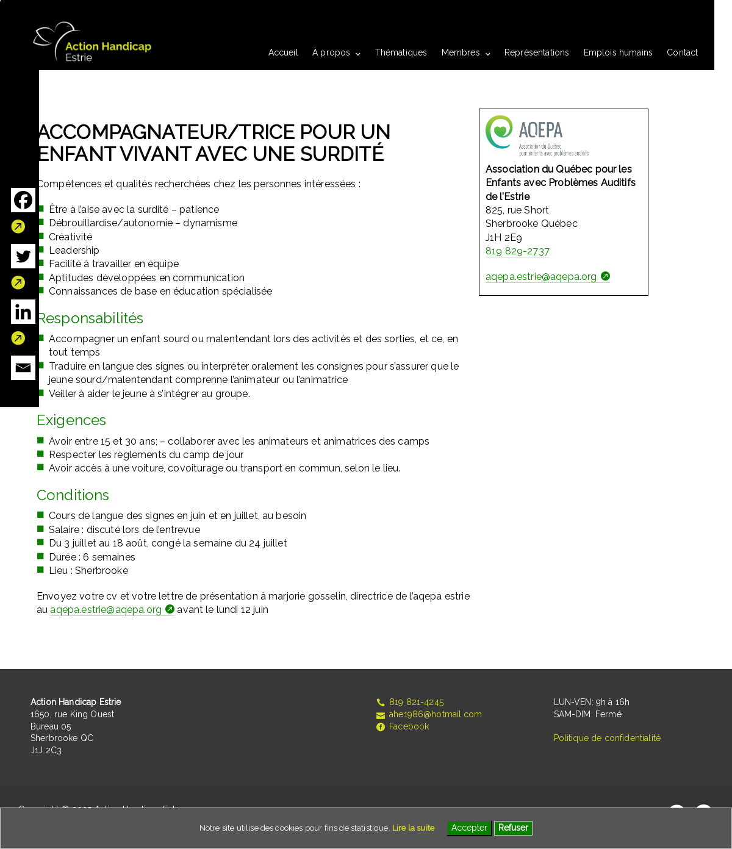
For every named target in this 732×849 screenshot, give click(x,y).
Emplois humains (618, 52)
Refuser (513, 828)
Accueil (283, 52)
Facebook (402, 726)
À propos (331, 52)
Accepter (469, 828)
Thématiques (401, 52)
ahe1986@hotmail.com (428, 714)
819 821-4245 (409, 702)
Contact (682, 52)
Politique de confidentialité (607, 738)
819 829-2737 (518, 251)
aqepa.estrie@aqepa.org (106, 609)
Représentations (536, 52)
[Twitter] (23, 267)
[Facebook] (23, 211)
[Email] (23, 368)
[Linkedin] (23, 322)
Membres (461, 52)
